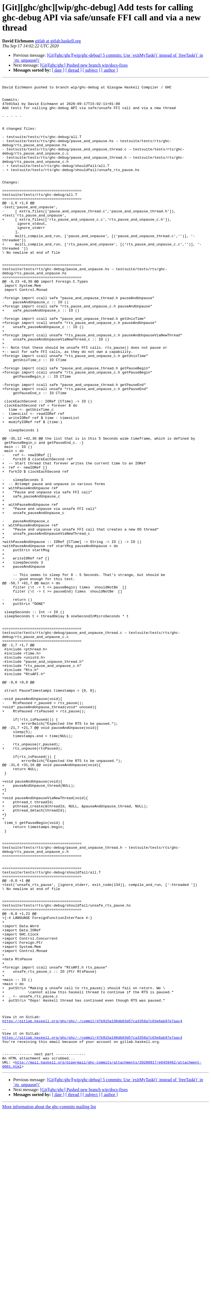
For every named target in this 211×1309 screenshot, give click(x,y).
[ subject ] (91, 70)
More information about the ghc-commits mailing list (49, 1304)
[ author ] (109, 70)
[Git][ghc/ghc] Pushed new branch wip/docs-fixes (84, 65)
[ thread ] (73, 70)
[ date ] (58, 70)
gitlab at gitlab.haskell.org (58, 41)
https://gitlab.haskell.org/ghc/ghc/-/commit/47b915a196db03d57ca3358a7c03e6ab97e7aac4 (92, 1209)
